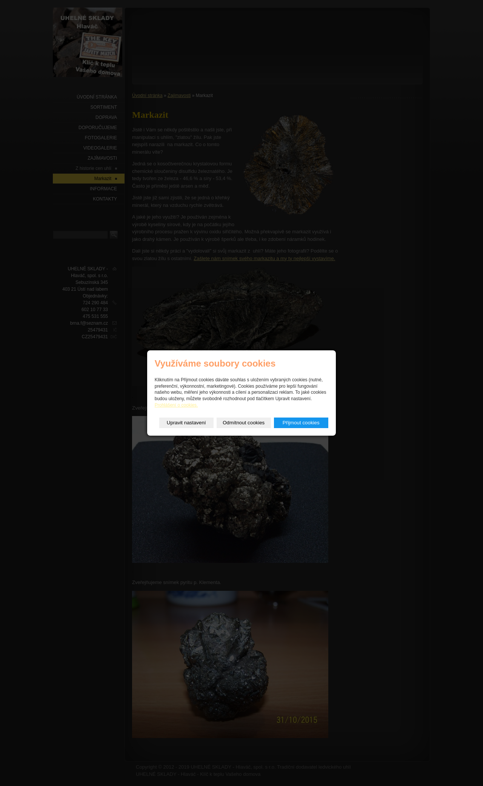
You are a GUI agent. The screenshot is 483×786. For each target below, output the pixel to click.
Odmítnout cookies (244, 422)
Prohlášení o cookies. (176, 405)
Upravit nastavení (186, 422)
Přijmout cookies (301, 422)
